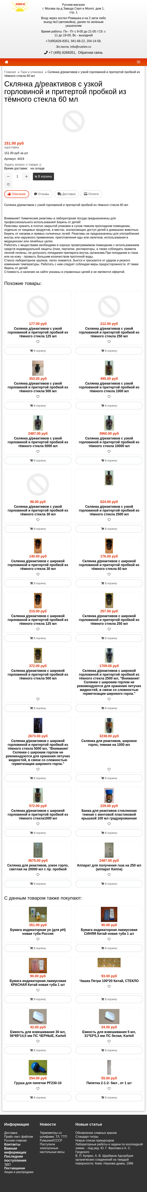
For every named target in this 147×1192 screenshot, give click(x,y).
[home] (6, 62)
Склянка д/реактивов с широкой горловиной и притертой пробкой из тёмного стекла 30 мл (38, 565)
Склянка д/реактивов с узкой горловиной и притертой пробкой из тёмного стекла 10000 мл (109, 442)
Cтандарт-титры (86, 1136)
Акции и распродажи (18, 1172)
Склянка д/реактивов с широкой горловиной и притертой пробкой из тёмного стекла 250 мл (109, 620)
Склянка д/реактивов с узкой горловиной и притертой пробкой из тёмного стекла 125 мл (38, 332)
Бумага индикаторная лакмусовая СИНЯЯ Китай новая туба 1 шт (109, 932)
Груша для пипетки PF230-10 (37, 1083)
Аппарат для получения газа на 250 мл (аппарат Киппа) (109, 867)
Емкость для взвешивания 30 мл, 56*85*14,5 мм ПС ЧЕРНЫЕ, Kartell (38, 1034)
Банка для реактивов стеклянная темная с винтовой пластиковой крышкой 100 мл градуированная (109, 814)
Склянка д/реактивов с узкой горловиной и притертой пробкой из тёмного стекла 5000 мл (38, 442)
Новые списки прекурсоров (94, 1140)
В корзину (43, 176)
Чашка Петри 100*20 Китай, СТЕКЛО (109, 981)
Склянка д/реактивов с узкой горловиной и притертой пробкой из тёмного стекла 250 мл (109, 332)
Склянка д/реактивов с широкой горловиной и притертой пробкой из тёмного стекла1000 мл (38, 814)
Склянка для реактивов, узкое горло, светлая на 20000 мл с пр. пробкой (38, 867)
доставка (12, 147)
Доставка (10, 1133)
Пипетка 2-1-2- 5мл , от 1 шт (109, 1083)
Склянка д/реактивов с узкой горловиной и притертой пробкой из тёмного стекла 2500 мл (109, 510)
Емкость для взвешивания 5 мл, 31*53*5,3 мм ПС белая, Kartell (109, 1034)
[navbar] (138, 61)
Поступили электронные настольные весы (52, 1148)
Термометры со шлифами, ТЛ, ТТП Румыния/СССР (53, 1136)
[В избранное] (8, 184)
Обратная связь (90, 53)
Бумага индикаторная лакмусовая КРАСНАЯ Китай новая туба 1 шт (38, 983)
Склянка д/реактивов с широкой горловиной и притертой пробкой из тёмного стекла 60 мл (109, 565)
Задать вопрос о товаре (21, 164)
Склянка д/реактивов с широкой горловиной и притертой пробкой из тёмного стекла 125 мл (38, 620)
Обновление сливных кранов (96, 1133)
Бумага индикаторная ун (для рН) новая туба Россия (38, 932)
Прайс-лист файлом (18, 1136)
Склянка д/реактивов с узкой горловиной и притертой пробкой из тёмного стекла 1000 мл (109, 387)
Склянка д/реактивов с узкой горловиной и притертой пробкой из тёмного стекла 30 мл (38, 510)
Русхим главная (15, 1140)
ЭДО (7, 1164)
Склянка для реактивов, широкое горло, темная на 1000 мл (109, 743)
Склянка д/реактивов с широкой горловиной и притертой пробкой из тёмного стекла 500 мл (38, 674)
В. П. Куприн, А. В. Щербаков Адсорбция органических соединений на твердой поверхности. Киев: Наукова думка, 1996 (104, 1159)
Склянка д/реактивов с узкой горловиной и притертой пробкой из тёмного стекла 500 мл (38, 387)
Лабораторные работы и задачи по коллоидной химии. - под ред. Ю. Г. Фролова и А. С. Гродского (109, 1148)
